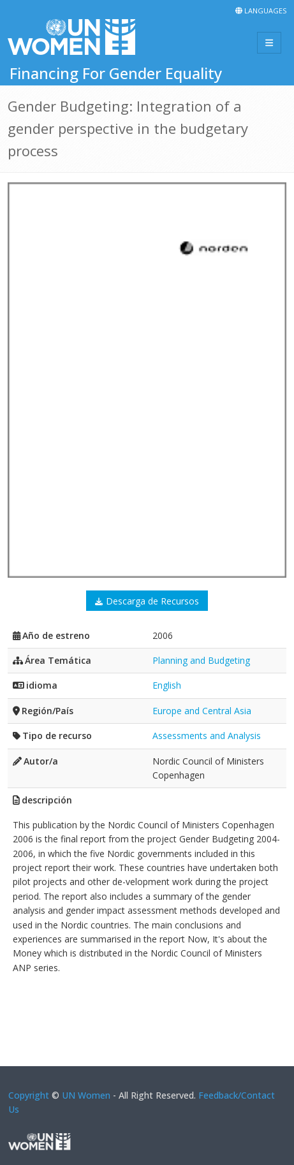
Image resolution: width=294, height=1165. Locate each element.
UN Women (86, 1095)
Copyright (28, 1095)
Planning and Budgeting (201, 660)
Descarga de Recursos (152, 601)
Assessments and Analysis (206, 735)
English (166, 685)
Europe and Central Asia (201, 711)
